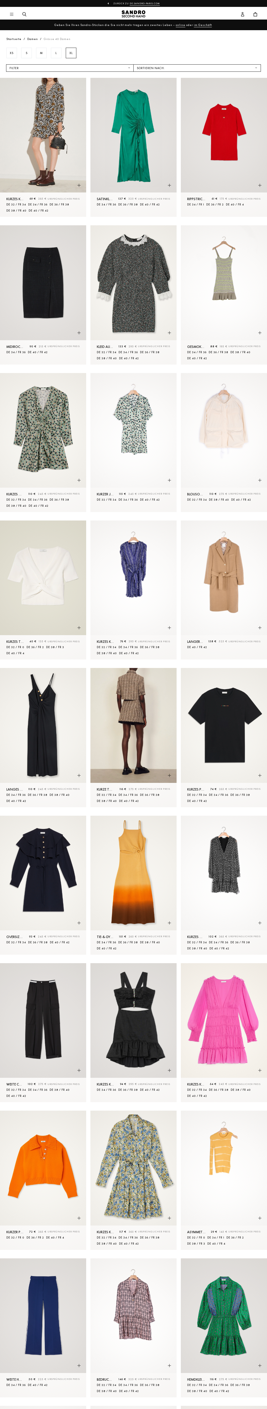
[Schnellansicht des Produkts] (79, 185)
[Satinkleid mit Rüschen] (133, 147)
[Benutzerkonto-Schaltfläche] (242, 14)
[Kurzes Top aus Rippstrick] (43, 589)
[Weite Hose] (43, 1327)
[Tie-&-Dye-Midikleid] (133, 885)
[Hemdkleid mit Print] (224, 1327)
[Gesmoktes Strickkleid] (224, 294)
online (180, 24)
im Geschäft (203, 24)
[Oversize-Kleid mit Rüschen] (43, 885)
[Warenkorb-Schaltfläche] (255, 14)
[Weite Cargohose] (43, 1032)
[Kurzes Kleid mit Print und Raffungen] (43, 442)
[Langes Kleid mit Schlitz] (43, 737)
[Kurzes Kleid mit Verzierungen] (133, 1032)
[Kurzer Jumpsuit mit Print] (133, 442)
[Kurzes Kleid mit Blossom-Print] (133, 1180)
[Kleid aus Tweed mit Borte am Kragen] (133, 294)
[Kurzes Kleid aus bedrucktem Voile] (224, 885)
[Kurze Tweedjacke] (133, 737)
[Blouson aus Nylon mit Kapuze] (224, 442)
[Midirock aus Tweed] (43, 294)
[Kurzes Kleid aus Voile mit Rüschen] (224, 1032)
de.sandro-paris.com (145, 3)
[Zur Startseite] (133, 14)
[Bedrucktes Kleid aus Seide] (133, 1327)
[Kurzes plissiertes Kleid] (224, 737)
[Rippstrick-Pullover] (224, 147)
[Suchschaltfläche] (24, 14)
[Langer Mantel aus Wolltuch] (224, 589)
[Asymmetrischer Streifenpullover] (224, 1180)
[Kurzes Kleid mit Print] (43, 147)
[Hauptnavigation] (11, 14)
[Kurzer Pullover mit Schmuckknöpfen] (43, 1180)
